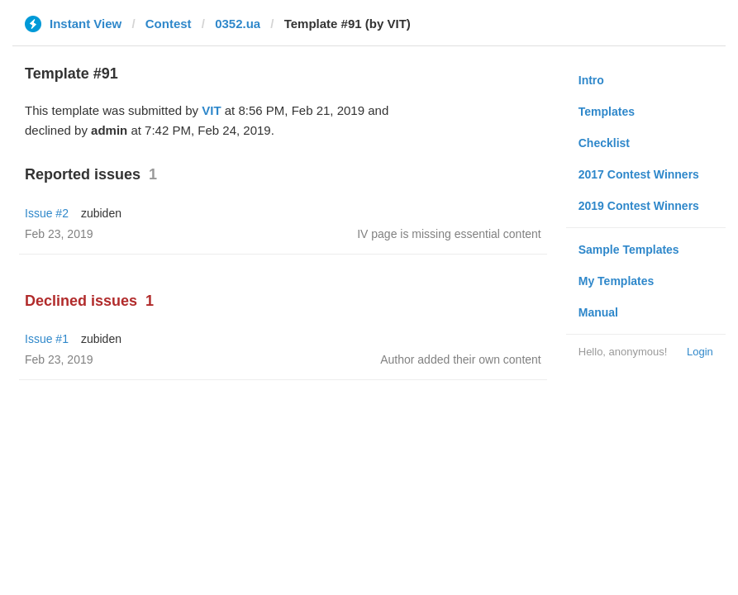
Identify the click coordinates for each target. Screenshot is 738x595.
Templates (606, 111)
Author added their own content (460, 359)
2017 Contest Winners (638, 174)
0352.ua (237, 24)
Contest (168, 24)
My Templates (616, 281)
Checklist (604, 143)
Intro (591, 80)
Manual (598, 312)
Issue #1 (47, 338)
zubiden (101, 213)
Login (700, 351)
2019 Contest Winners (638, 205)
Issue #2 (47, 213)
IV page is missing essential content (449, 233)
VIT (211, 110)
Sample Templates (628, 249)
